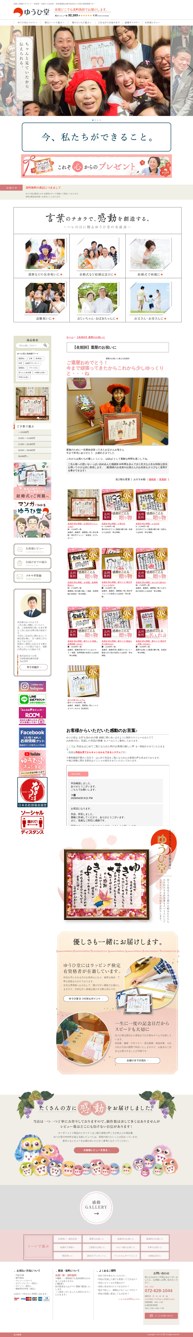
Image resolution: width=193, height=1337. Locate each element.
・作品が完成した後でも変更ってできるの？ (116, 1279)
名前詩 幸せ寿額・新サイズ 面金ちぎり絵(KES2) (117, 642)
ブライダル (33, 368)
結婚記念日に (155, 1256)
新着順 (162, 479)
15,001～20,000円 (26, 444)
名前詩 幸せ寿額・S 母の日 (113, 524)
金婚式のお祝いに (125, 1239)
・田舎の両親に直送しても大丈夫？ (112, 1294)
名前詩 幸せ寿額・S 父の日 (147, 524)
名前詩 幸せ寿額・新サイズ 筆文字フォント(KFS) (117, 583)
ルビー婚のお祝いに (125, 1247)
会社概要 (17, 1335)
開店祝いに (67, 1256)
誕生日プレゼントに (96, 1256)
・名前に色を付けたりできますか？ (112, 1286)
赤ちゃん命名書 (24, 372)
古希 (30, 358)
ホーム (70, 337)
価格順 (152, 479)
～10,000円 (23, 432)
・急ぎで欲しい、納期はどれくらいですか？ (116, 1290)
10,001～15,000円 (26, 438)
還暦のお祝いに (96, 1239)
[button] (92, 120)
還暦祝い (22, 358)
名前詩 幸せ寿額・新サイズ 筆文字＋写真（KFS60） (151, 642)
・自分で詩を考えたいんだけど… (111, 1276)
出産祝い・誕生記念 (67, 1239)
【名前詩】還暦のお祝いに (90, 337)
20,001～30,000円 (26, 450)
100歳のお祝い (40, 372)
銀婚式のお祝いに (154, 1239)
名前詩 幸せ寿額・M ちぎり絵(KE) (151, 582)
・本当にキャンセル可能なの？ (110, 1283)
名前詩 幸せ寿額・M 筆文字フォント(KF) (83, 525)
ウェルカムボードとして (125, 1256)
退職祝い (22, 368)
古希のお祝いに (154, 1247)
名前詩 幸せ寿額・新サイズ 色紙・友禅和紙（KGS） (83, 642)
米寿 (20, 363)
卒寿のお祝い (23, 377)
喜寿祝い (39, 358)
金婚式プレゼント (32, 363)
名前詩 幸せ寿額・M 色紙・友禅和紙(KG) (83, 583)
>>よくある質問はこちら (129, 1299)
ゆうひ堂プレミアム (76, 700)
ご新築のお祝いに (96, 1247)
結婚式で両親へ (67, 1247)
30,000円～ (23, 456)
